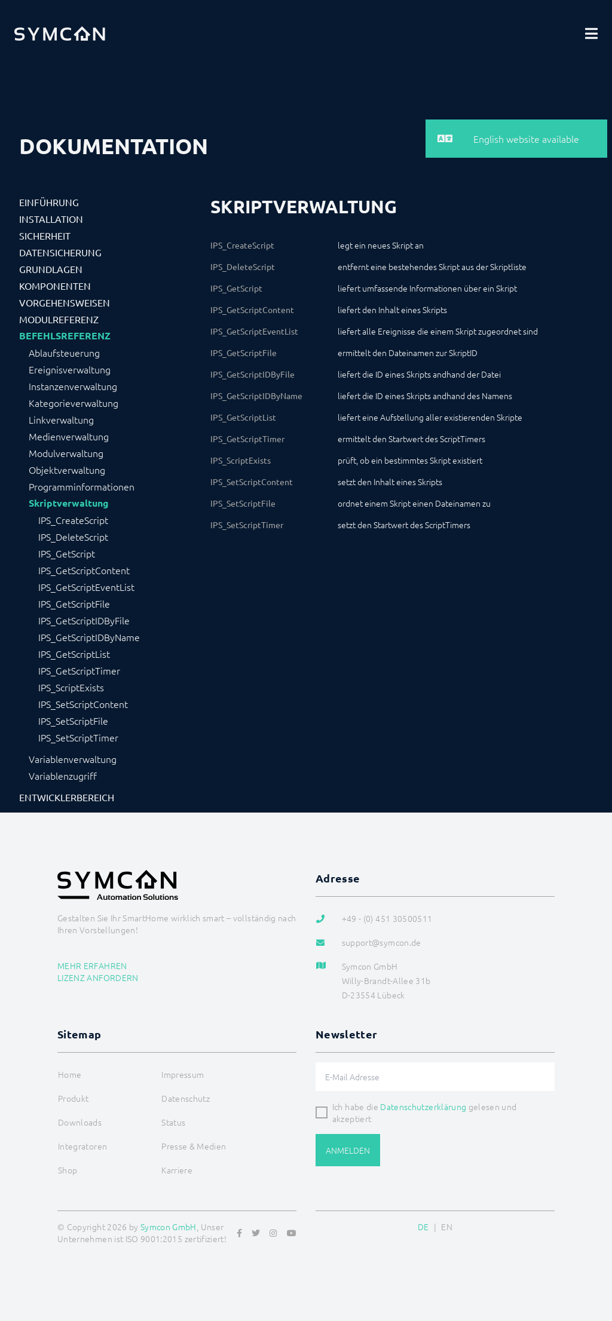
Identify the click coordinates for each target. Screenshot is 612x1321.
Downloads (80, 1122)
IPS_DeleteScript (73, 537)
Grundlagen (50, 269)
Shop (67, 1170)
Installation (51, 219)
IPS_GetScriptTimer (79, 670)
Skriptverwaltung (69, 503)
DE (423, 1227)
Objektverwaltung (67, 470)
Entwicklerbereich (66, 797)
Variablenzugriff (63, 775)
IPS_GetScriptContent (84, 570)
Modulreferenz (59, 319)
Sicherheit (45, 235)
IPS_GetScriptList (74, 654)
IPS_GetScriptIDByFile (84, 620)
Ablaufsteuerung (64, 352)
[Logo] (59, 33)
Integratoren (82, 1146)
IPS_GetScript (66, 553)
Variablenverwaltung (73, 759)
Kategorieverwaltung (73, 403)
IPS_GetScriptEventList (86, 587)
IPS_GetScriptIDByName (89, 637)
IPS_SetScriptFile (73, 721)
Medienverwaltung (69, 436)
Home (69, 1074)
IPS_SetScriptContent (83, 704)
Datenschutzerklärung (423, 1106)
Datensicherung (60, 252)
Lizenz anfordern (98, 977)
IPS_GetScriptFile (74, 603)
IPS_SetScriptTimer (78, 737)
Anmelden (348, 1150)
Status (173, 1122)
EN (446, 1227)
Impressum (182, 1074)
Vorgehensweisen (64, 302)
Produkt (73, 1098)
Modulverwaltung (66, 453)
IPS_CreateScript (73, 520)
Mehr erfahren (92, 965)
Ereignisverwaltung (70, 369)
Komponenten (55, 286)
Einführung (49, 202)
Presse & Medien (193, 1146)
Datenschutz (185, 1098)
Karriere (176, 1170)
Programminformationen (81, 486)
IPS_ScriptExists (71, 687)
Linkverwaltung (61, 419)
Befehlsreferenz (65, 336)
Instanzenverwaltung (73, 386)
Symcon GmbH (168, 1227)
